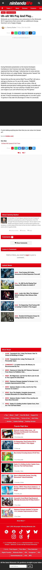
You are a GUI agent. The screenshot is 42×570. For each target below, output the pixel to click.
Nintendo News (18, 552)
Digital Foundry (6, 552)
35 (11, 298)
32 (11, 287)
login (27, 255)
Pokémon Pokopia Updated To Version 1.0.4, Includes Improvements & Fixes (21, 382)
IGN (26, 552)
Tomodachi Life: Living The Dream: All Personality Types (19, 360)
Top (6, 415)
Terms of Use (25, 418)
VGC (39, 552)
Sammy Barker (11, 27)
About (11, 415)
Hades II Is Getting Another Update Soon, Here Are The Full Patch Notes (22, 404)
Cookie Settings (18, 421)
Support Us (34, 415)
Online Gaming (11, 12)
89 (11, 309)
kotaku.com (9, 136)
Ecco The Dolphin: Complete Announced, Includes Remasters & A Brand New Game (20, 393)
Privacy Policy (15, 418)
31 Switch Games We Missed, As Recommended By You (20, 365)
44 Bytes (7, 544)
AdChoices (13, 544)
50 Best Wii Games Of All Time (10, 143)
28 (11, 320)
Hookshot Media (11, 543)
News (3, 12)
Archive (9, 421)
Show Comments (21, 243)
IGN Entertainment (27, 543)
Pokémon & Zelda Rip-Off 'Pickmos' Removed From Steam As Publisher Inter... (22, 371)
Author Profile (13, 230)
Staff (16, 415)
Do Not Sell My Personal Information (27, 544)
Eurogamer (32, 552)
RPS (30, 555)
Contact (6, 418)
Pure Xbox (22, 549)
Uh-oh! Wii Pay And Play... (17, 16)
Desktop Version (30, 421)
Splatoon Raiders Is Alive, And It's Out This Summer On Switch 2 (20, 388)
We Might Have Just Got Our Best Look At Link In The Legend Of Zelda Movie (22, 376)
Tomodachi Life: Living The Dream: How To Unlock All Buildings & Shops (21, 354)
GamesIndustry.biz (16, 555)
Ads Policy (35, 418)
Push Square (13, 549)
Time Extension (32, 549)
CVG (25, 555)
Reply (29, 230)
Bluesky (23, 230)
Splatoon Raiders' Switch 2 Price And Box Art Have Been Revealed (21, 399)
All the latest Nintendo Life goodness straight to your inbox (21, 562)
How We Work (24, 415)
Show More (21, 521)
